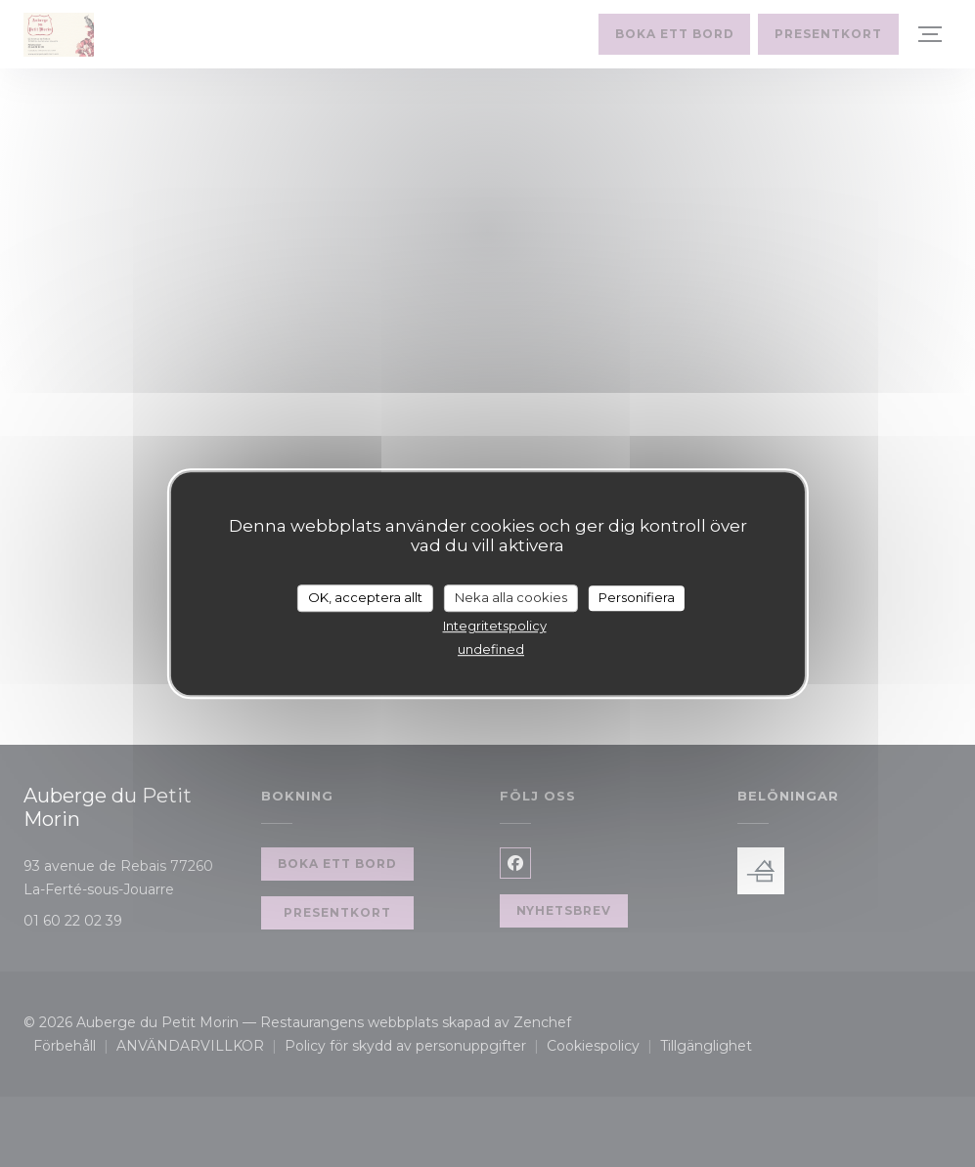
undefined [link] (491, 649)
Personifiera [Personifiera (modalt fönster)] (636, 597)
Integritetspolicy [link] (495, 625)
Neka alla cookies (511, 597)
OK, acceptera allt (365, 597)
